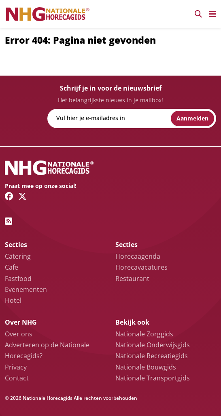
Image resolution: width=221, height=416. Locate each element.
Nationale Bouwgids (145, 367)
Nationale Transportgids (152, 378)
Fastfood (18, 278)
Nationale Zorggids (144, 333)
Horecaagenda (137, 256)
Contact (17, 378)
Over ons (18, 333)
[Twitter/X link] (22, 196)
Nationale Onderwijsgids (152, 344)
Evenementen (26, 289)
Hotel (13, 300)
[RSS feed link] (8, 221)
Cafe (11, 267)
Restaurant (132, 278)
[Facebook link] (9, 196)
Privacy (16, 367)
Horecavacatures (141, 267)
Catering (18, 256)
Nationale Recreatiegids (151, 355)
